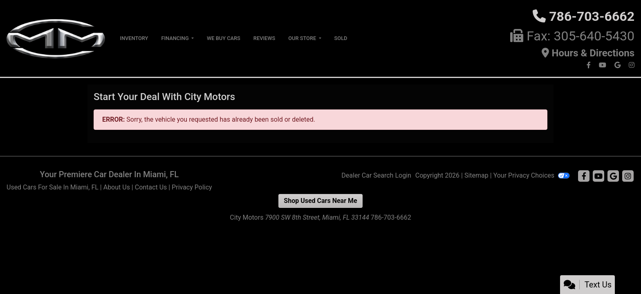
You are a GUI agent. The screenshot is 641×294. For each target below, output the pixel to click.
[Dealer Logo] (57, 38)
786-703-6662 (591, 16)
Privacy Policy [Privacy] (192, 187)
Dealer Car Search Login (376, 175)
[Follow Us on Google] (618, 65)
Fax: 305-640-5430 (580, 36)
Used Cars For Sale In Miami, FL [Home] (53, 187)
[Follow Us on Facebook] (589, 65)
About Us (116, 187)
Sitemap (476, 175)
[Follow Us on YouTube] (603, 65)
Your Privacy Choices (531, 175)
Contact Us (151, 187)
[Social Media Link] (631, 65)
